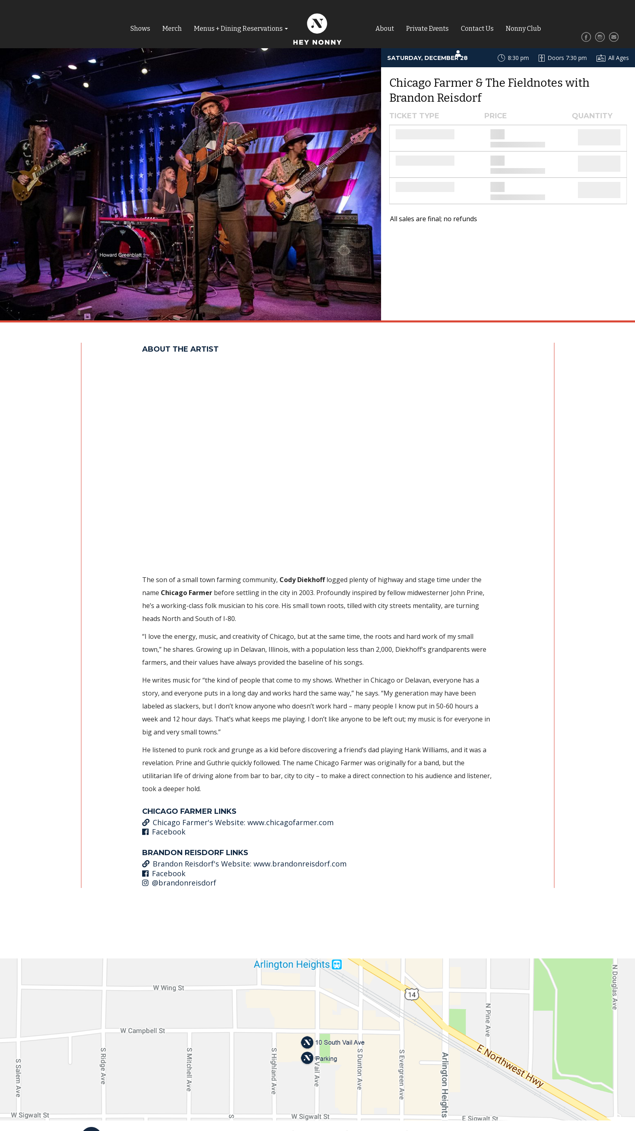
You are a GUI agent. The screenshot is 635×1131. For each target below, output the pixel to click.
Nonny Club (523, 28)
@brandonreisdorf (179, 883)
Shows (140, 28)
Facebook (163, 832)
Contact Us (477, 28)
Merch (172, 28)
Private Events (427, 28)
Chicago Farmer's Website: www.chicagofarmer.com (238, 822)
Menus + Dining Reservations (238, 28)
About (384, 28)
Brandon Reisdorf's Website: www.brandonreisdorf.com (244, 864)
